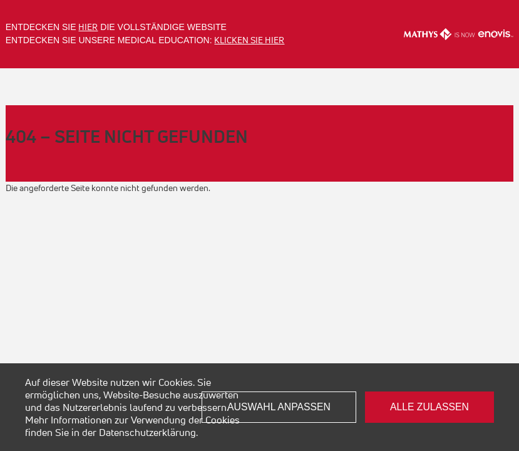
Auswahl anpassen (279, 407)
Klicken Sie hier (249, 40)
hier (88, 27)
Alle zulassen (429, 407)
